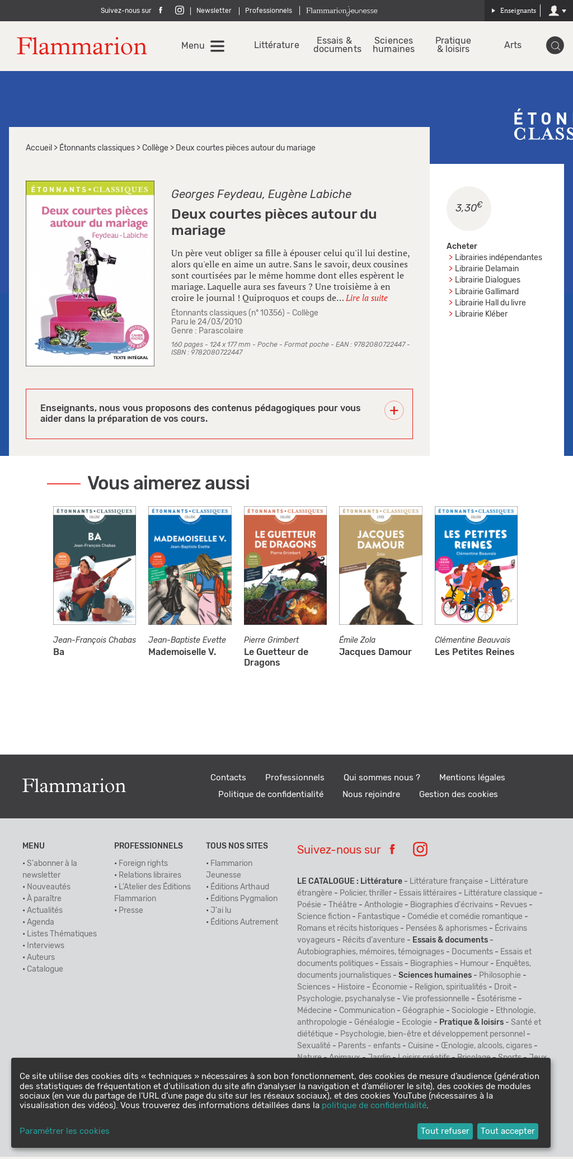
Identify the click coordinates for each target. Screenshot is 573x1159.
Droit (502, 989)
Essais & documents (337, 46)
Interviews (45, 948)
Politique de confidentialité (270, 797)
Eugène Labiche (309, 196)
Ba (58, 654)
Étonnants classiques (97, 150)
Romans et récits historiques (347, 931)
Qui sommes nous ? (382, 780)
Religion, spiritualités (451, 989)
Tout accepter (508, 1131)
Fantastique (379, 919)
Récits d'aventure (373, 942)
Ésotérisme (496, 1001)
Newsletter (214, 10)
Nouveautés (49, 889)
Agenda (40, 925)
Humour (474, 966)
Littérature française (446, 884)
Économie (389, 989)
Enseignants (513, 10)
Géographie (423, 1013)
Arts (512, 47)
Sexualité (314, 1048)
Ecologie (417, 1025)
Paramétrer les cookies (65, 1131)
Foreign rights (143, 866)
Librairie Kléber (481, 316)
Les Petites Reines (475, 654)
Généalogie (374, 1025)
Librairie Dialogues (487, 282)
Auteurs (41, 960)
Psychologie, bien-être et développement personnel (432, 1036)
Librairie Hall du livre (490, 305)
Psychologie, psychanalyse (346, 1001)
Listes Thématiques (62, 936)
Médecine (314, 1013)
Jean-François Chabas (94, 643)
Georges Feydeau (216, 196)
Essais (392, 966)
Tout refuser (445, 1131)
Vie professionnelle (435, 1001)
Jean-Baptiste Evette (187, 643)
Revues (513, 907)
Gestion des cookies (458, 797)
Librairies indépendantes (498, 260)
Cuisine (421, 1048)
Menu (198, 47)
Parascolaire (221, 333)
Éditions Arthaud (239, 889)
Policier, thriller (366, 895)
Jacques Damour (375, 654)
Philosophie (500, 978)
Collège (155, 150)
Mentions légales (472, 780)
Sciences (313, 989)
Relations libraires (150, 878)
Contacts (228, 780)
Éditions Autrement (244, 925)
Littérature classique (500, 895)
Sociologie (470, 1013)
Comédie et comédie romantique (465, 919)
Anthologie (383, 907)
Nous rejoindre (371, 797)
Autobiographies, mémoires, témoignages (370, 954)
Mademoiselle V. (182, 654)
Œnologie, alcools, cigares (486, 1048)
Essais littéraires (428, 895)
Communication (367, 1013)
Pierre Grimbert (271, 643)
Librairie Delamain (487, 271)
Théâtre (342, 907)
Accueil (39, 150)
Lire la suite (367, 299)
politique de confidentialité (374, 1105)
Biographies (431, 966)
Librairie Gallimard (487, 294)
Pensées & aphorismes (446, 931)
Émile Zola (357, 643)
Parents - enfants (369, 1048)
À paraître (44, 901)
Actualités (45, 913)
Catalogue (45, 972)
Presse (131, 913)
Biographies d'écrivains (451, 907)
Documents (472, 954)
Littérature (279, 47)
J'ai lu (220, 913)
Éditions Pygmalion (244, 901)
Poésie (309, 907)
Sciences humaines (396, 46)
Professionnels (268, 10)
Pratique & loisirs (454, 46)
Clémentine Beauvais (472, 643)
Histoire (351, 989)
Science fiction (323, 919)
